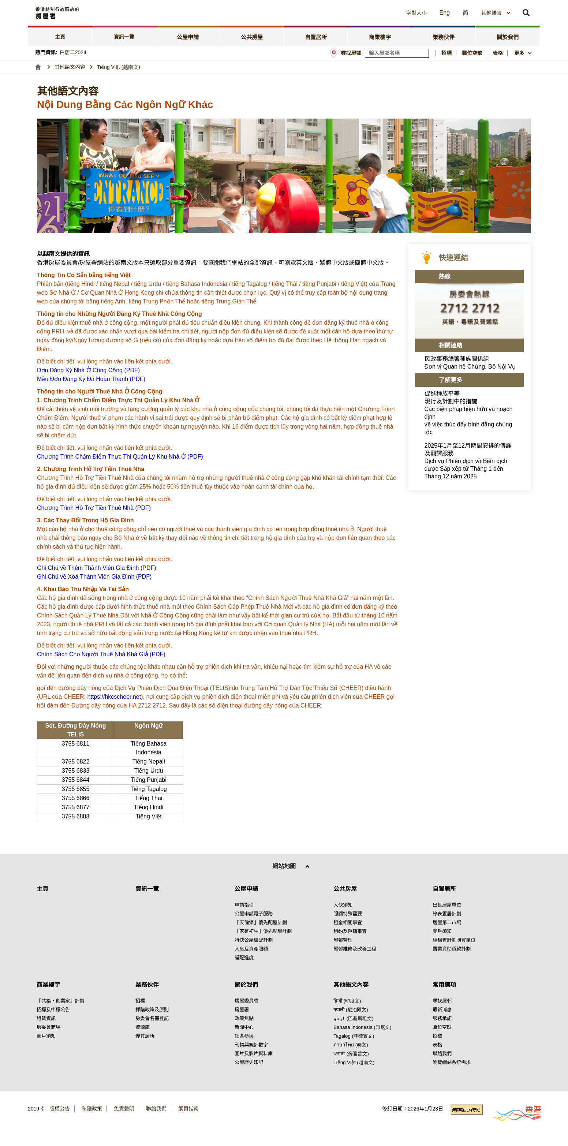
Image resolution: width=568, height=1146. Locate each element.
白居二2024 (73, 52)
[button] (350, 13)
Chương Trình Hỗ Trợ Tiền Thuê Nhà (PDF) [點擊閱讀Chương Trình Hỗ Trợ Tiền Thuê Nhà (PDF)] (94, 508)
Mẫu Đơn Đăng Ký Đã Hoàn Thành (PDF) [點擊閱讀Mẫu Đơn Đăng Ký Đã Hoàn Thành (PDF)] (91, 379)
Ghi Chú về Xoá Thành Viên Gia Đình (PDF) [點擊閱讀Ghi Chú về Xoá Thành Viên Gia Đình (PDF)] (94, 577)
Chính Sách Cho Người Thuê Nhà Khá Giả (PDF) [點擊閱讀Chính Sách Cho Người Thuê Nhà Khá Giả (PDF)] (101, 654)
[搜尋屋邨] (424, 53)
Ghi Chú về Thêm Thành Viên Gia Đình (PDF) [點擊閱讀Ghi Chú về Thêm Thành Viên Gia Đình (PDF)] (96, 568)
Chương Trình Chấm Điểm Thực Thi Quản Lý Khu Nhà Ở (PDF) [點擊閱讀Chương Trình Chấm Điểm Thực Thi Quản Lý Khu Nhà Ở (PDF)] (120, 456)
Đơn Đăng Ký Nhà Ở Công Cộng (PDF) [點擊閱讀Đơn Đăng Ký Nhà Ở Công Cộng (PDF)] (88, 370)
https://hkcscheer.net (114, 697)
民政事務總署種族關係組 (470, 363)
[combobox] (496, 13)
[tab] (60, 36)
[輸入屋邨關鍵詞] (397, 53)
